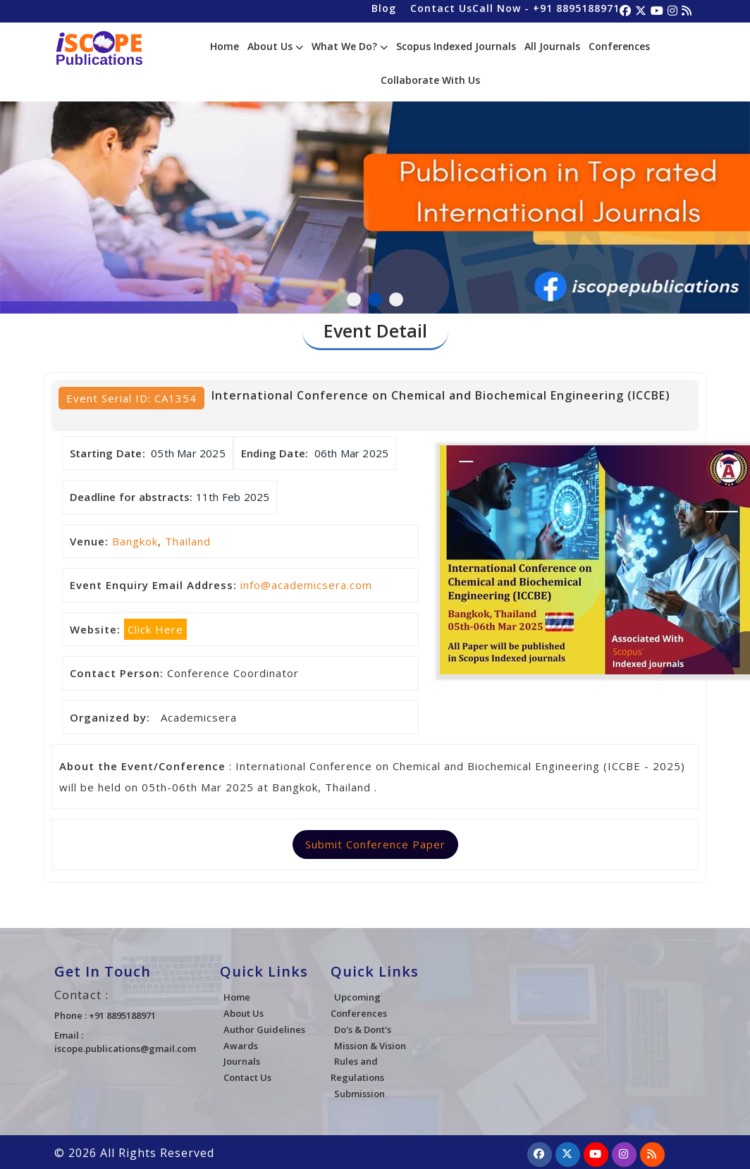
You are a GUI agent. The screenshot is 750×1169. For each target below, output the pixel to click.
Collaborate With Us (430, 80)
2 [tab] (375, 299)
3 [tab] (396, 299)
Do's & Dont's (362, 1029)
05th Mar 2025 (188, 453)
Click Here (155, 629)
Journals (241, 1061)
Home (224, 46)
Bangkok (135, 541)
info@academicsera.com (306, 585)
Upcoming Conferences (359, 1005)
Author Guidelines (264, 1029)
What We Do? (350, 46)
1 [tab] (354, 299)
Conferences (619, 46)
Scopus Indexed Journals (456, 46)
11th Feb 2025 (233, 497)
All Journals (552, 46)
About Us (275, 46)
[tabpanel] (375, 191)
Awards (240, 1045)
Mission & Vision (370, 1045)
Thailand (188, 541)
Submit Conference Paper (375, 844)
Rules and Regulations (357, 1069)
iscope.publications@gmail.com (125, 1048)
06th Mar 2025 (351, 453)
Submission (359, 1093)
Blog (383, 8)
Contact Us (441, 8)
